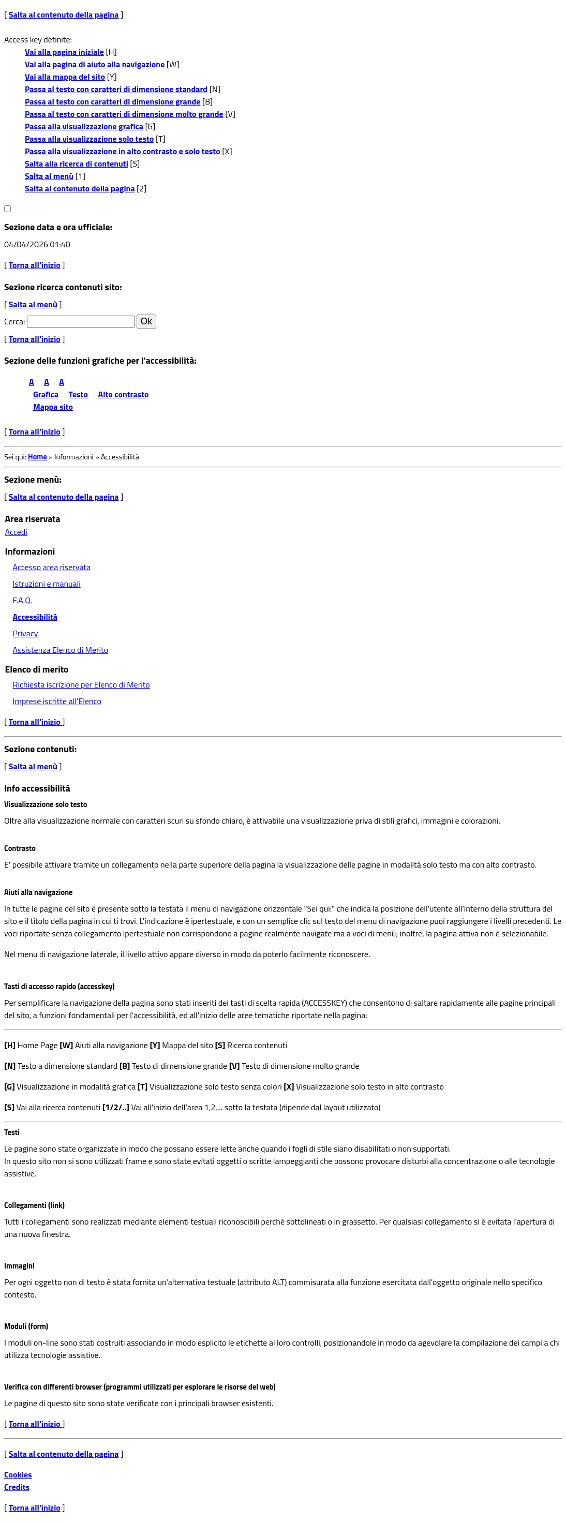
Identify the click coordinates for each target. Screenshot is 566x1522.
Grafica (45, 394)
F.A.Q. (22, 600)
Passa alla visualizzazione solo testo (89, 138)
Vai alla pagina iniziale (64, 52)
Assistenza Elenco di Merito (61, 650)
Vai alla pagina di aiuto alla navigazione (95, 64)
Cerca (13, 321)
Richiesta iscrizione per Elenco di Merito (81, 684)
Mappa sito (53, 406)
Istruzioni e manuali (47, 583)
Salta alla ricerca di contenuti (76, 163)
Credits (16, 1487)
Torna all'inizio (35, 265)
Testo (78, 394)
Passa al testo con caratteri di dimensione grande (113, 101)
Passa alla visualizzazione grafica (84, 126)
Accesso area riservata (52, 567)
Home (37, 456)
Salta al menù (49, 176)
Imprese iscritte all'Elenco (57, 701)
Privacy (25, 633)
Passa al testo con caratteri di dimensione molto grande (124, 114)
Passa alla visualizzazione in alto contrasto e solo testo (122, 151)
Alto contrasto (123, 394)
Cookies (18, 1474)
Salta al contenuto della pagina (64, 14)
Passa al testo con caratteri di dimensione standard (116, 89)
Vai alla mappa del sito (65, 76)
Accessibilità (35, 616)
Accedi (16, 532)
